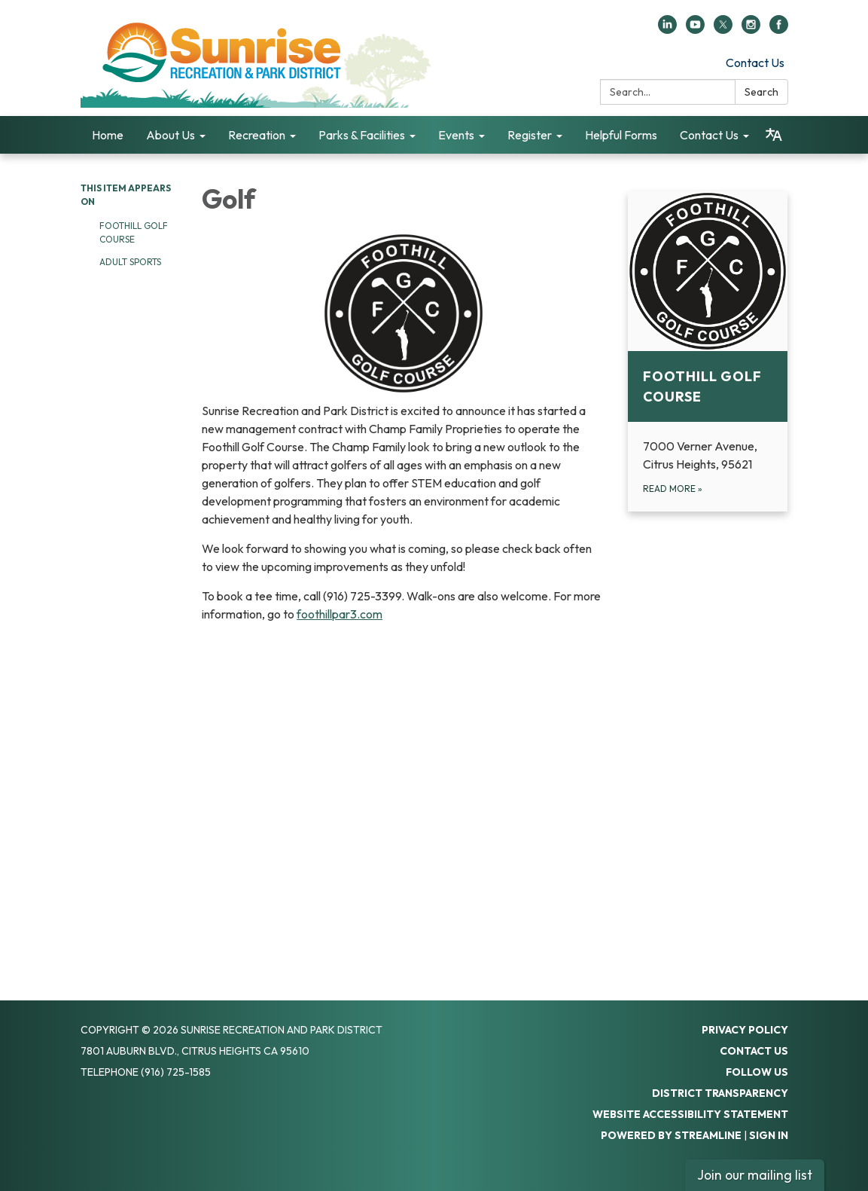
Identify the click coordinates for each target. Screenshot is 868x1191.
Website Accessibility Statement (690, 1114)
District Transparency (720, 1093)
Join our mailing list (754, 1174)
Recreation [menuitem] (256, 134)
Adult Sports (130, 261)
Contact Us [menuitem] (709, 134)
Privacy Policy (745, 1030)
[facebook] (778, 29)
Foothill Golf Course (133, 232)
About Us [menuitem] (170, 134)
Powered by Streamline (671, 1135)
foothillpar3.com (339, 613)
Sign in (768, 1135)
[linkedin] (667, 29)
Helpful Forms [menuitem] (621, 134)
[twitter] (723, 29)
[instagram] (751, 29)
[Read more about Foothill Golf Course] (708, 351)
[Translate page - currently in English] (774, 135)
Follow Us (757, 1072)
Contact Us (755, 62)
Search (761, 92)
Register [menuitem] (529, 134)
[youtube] (695, 29)
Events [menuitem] (456, 134)
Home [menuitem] (107, 134)
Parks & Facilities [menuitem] (361, 134)
